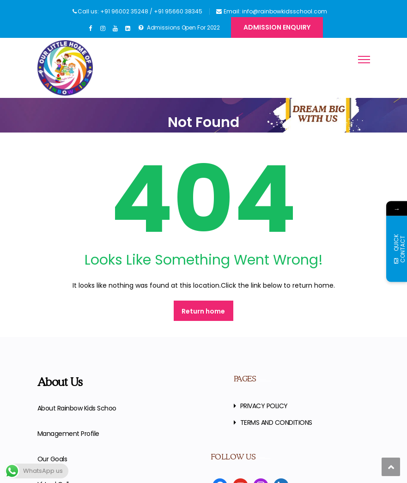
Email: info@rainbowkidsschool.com (275, 11)
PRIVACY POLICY (264, 406)
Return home (203, 311)
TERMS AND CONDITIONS (276, 422)
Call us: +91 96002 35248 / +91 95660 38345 (140, 11)
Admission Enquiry (276, 27)
